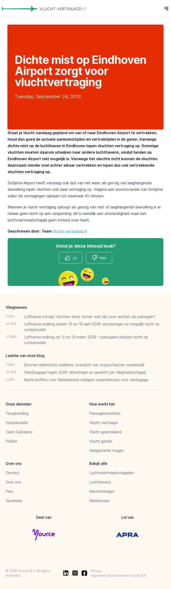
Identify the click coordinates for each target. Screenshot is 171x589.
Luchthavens (100, 482)
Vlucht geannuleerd (105, 432)
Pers (9, 491)
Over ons (13, 482)
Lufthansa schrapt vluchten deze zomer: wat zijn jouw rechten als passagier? (89, 316)
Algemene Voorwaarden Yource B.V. (119, 575)
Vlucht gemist (100, 441)
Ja (70, 258)
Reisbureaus (99, 500)
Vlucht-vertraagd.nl (70, 231)
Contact (12, 472)
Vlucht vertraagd (103, 422)
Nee (99, 258)
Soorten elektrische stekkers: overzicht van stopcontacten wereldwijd (84, 364)
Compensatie (17, 422)
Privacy (96, 571)
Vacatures (14, 500)
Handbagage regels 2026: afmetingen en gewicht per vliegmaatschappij (85, 372)
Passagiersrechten (104, 413)
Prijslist (11, 441)
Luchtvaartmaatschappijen (111, 472)
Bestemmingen (101, 491)
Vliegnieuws (16, 307)
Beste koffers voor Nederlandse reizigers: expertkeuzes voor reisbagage (86, 379)
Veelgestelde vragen (106, 450)
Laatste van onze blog (25, 355)
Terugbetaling (17, 413)
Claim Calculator (19, 432)
